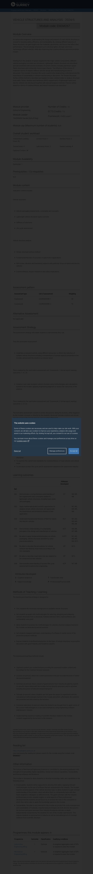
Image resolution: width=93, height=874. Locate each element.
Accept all (73, 451)
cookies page (23, 441)
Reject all (17, 451)
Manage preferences (57, 451)
